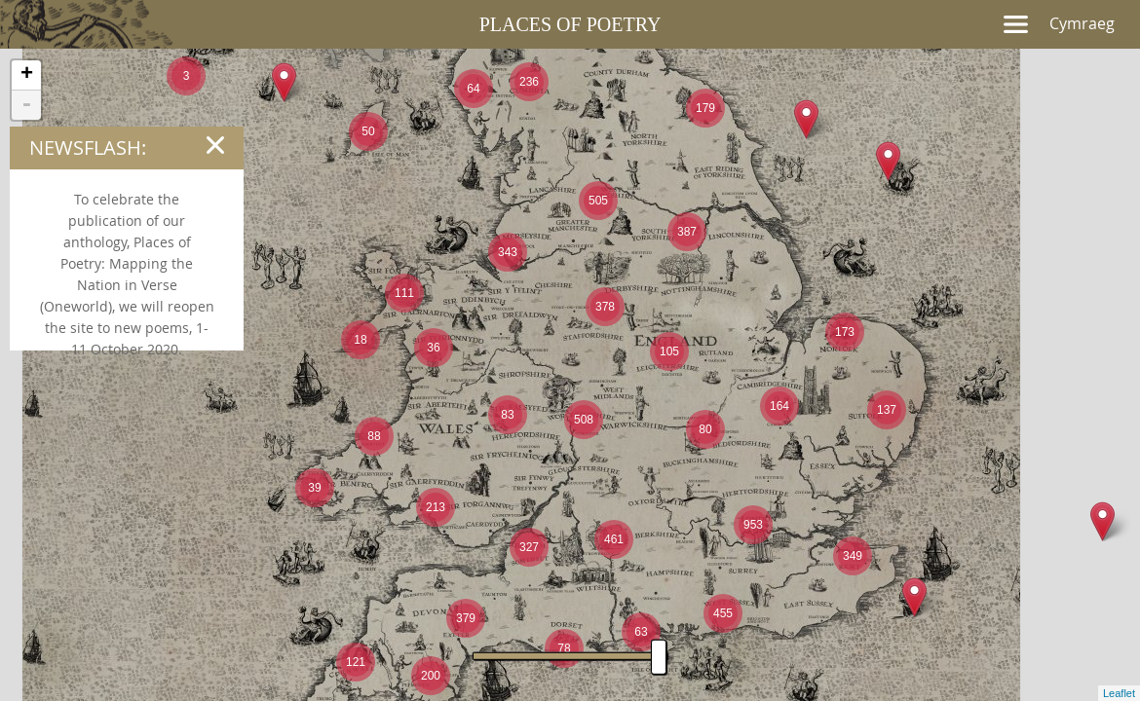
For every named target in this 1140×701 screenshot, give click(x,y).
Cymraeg (1082, 23)
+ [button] (26, 75)
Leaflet (1119, 693)
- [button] (26, 105)
